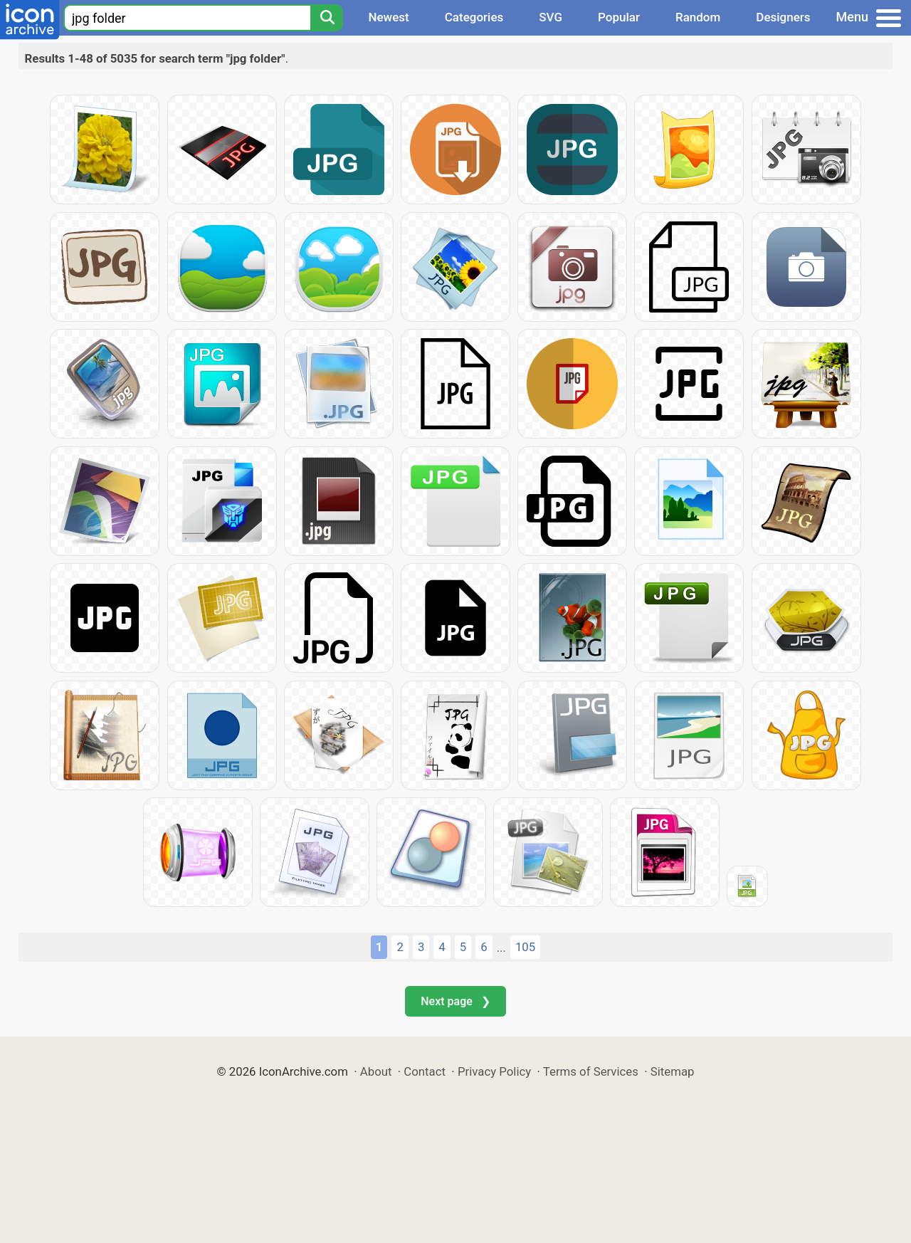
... (501, 947)
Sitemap (673, 1071)
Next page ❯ (455, 1001)
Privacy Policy (494, 1071)
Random (697, 17)
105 (525, 947)
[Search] (326, 17)
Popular (619, 17)
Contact (425, 1071)
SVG (550, 17)
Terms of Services (590, 1071)
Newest (388, 17)
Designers (783, 17)
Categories (474, 17)
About (376, 1071)
